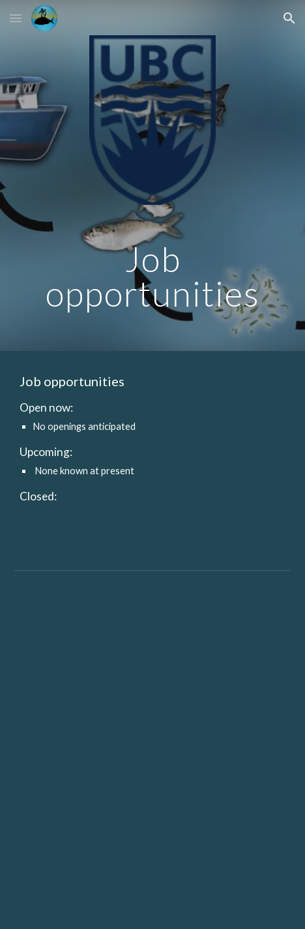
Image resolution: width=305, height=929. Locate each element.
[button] (15, 18)
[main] (152, 276)
